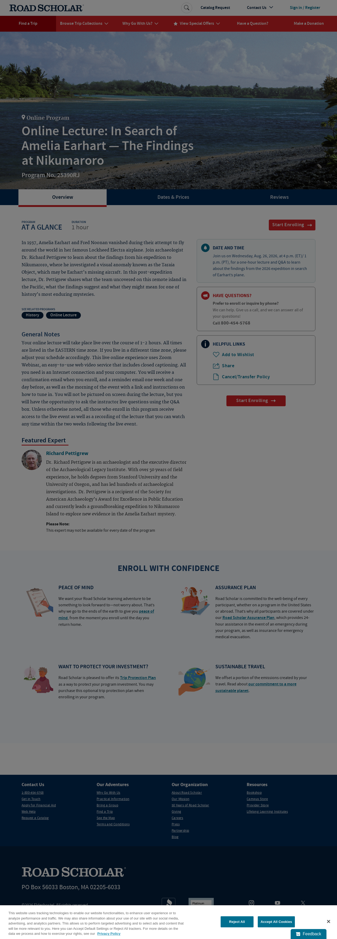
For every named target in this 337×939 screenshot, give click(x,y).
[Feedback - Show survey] (308, 934)
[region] (168, 922)
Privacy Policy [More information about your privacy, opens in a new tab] (108, 934)
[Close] (328, 921)
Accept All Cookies (276, 922)
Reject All (237, 922)
